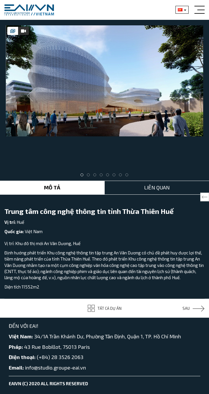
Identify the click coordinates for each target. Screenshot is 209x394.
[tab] (12, 31)
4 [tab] (103, 176)
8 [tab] (128, 176)
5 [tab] (109, 176)
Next (179, 96)
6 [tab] (115, 176)
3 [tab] (96, 176)
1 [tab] (83, 176)
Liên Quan (157, 187)
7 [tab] (122, 176)
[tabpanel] (104, 80)
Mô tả (52, 187)
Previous (30, 96)
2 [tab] (90, 176)
